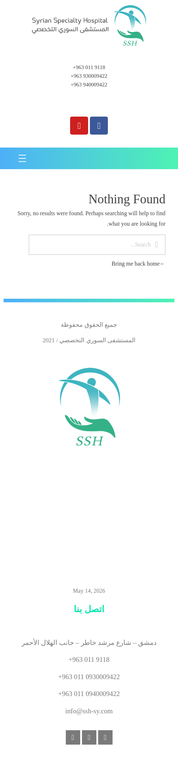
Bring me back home (138, 264)
